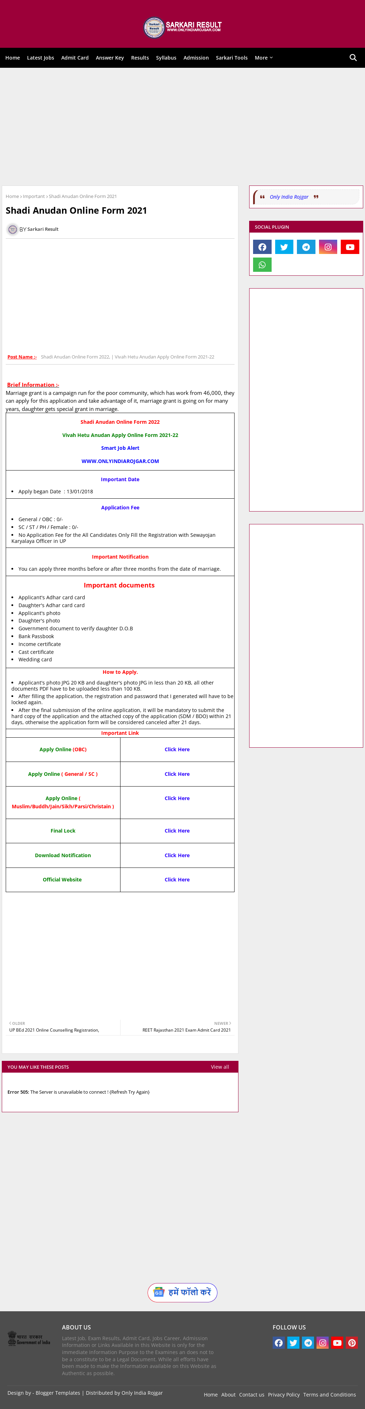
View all (220, 1066)
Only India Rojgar (289, 196)
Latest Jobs (40, 57)
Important (34, 196)
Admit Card (75, 57)
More (261, 57)
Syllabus (166, 57)
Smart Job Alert (120, 447)
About (228, 1394)
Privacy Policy (284, 1394)
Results (140, 57)
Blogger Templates (58, 1392)
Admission (196, 57)
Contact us (251, 1394)
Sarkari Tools (232, 57)
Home (12, 57)
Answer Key (110, 57)
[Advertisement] (182, 127)
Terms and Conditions (329, 1394)
